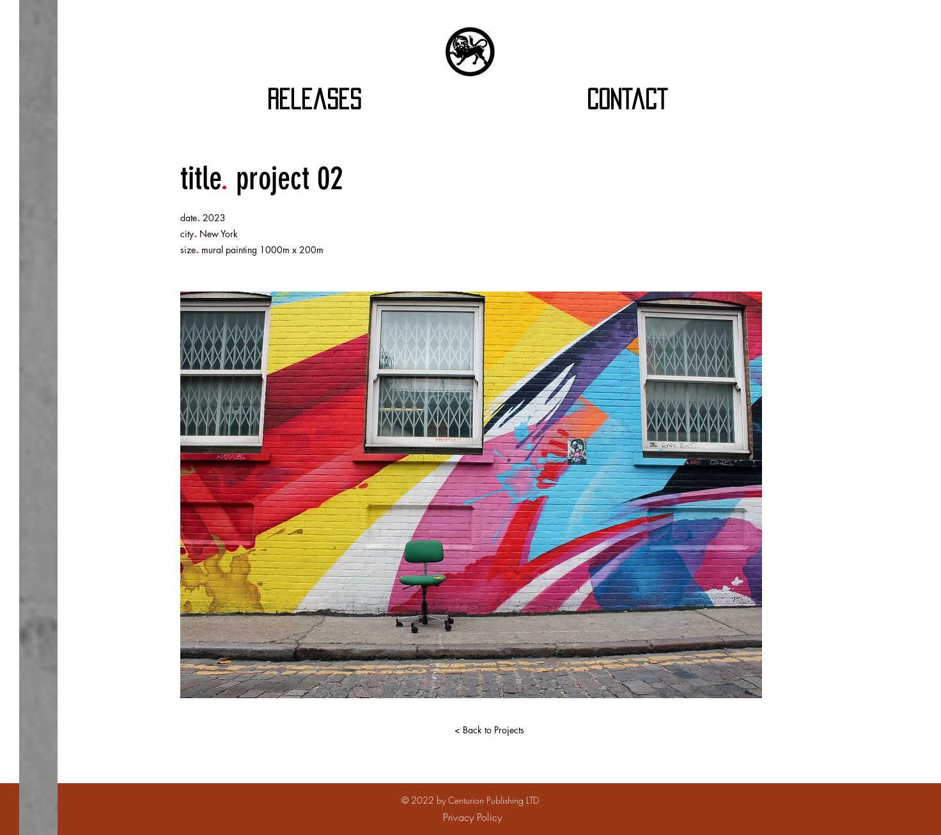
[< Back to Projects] (489, 730)
